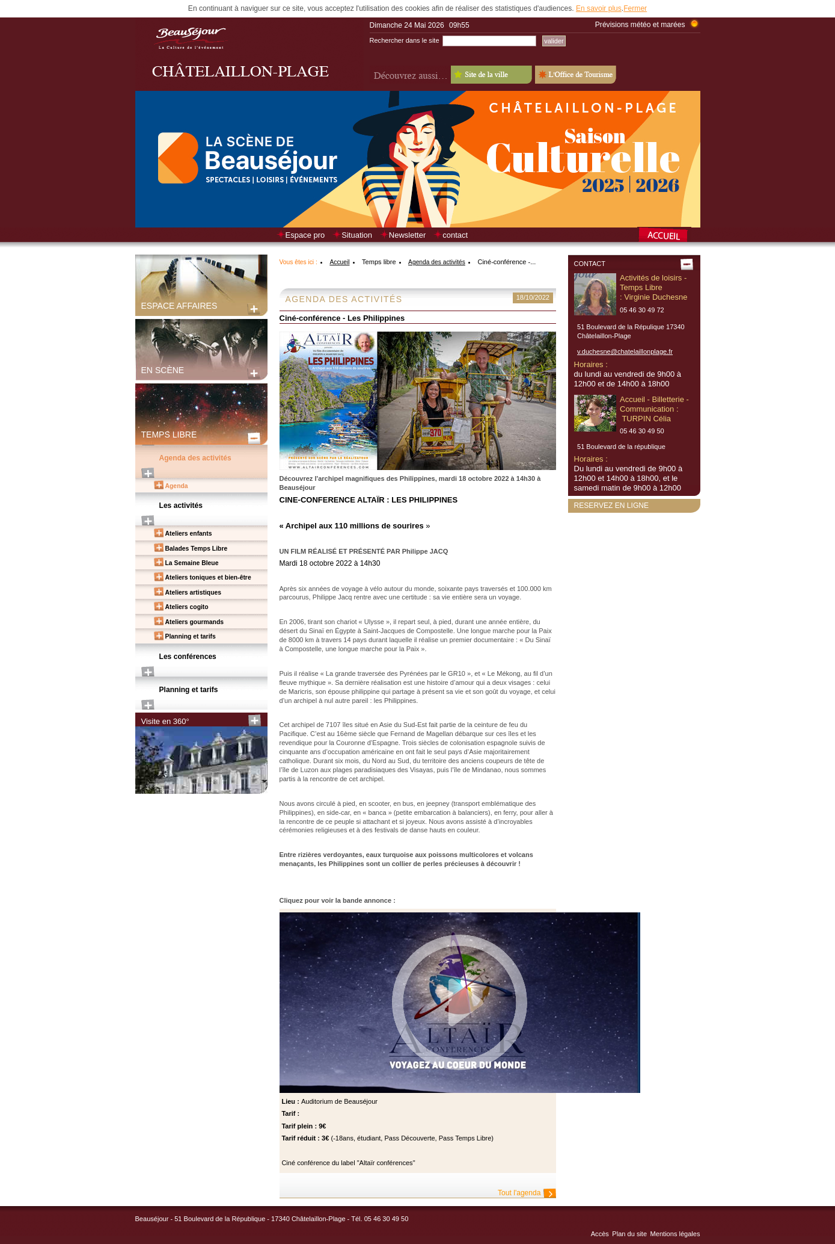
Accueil (339, 262)
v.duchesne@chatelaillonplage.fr (625, 351)
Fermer (635, 8)
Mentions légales (675, 1233)
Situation (356, 235)
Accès (600, 1233)
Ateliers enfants (188, 533)
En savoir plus (599, 8)
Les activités (181, 505)
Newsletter (407, 235)
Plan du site (629, 1233)
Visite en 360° (165, 721)
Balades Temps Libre (196, 548)
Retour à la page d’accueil (668, 236)
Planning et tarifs (190, 636)
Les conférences (187, 656)
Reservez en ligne (611, 505)
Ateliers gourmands (194, 622)
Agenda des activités (195, 458)
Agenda (176, 486)
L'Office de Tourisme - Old (575, 75)
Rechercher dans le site (404, 40)
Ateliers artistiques (193, 592)
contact (455, 235)
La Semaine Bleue (192, 563)
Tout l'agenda (519, 1193)
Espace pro (305, 235)
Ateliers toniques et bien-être (208, 577)
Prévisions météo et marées (640, 24)
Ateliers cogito (187, 607)
